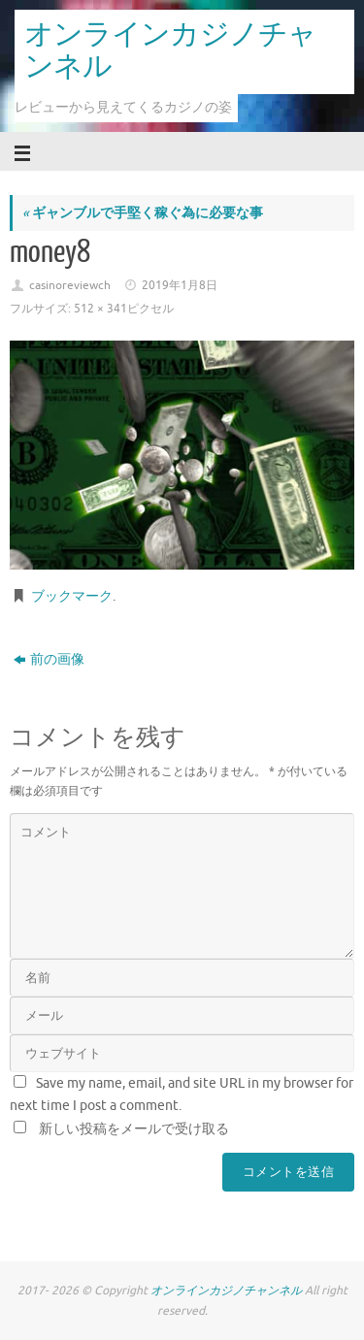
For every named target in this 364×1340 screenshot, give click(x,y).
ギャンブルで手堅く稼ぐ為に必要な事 (142, 213)
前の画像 (49, 659)
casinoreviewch (70, 285)
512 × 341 (100, 308)
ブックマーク (72, 596)
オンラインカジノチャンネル (170, 50)
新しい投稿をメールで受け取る (134, 1129)
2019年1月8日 (179, 285)
